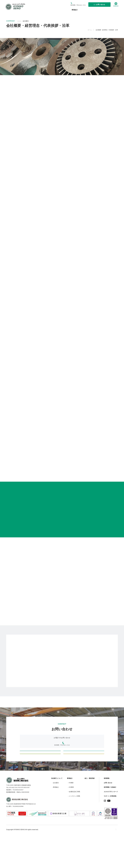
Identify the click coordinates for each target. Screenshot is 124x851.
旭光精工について (56, 793)
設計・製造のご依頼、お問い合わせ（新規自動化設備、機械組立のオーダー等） (40, 755)
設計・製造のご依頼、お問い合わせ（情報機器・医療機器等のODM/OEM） (83, 755)
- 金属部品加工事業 (74, 807)
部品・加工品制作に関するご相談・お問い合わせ (40, 765)
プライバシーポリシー (97, 844)
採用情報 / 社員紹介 (110, 802)
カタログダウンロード (111, 807)
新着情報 (106, 793)
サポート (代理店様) (110, 811)
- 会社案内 (55, 798)
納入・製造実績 (89, 793)
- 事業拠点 (55, 802)
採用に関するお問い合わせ (84, 765)
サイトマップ (113, 844)
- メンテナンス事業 (74, 811)
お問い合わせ (108, 798)
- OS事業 (71, 802)
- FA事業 (71, 798)
